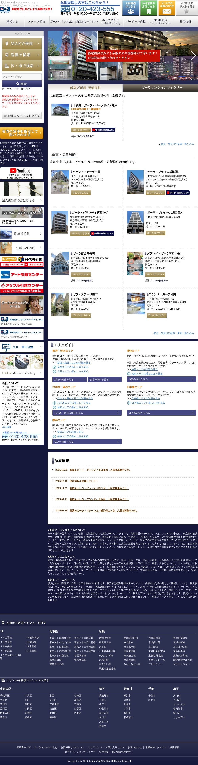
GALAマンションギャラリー (160, 88)
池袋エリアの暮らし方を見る (147, 373)
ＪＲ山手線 (6, 637)
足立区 (53, 700)
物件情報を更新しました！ (84, 481)
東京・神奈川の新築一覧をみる (177, 144)
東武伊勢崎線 (180, 638)
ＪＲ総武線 (6, 650)
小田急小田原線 (107, 651)
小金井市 (104, 708)
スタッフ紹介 (37, 21)
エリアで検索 (22, 65)
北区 (27, 700)
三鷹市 (102, 700)
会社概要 (6, 427)
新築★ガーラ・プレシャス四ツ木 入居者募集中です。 (99, 488)
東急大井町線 (106, 655)
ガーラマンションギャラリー (80, 751)
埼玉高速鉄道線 (107, 668)
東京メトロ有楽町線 (60, 651)
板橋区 (28, 717)
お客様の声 (160, 21)
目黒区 (77, 708)
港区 (52, 695)
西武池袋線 (105, 638)
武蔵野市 (104, 695)
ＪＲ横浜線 (31, 642)
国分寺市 (104, 713)
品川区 (3, 708)
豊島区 (3, 717)
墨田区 (28, 704)
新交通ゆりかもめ (182, 659)
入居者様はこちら (130, 8)
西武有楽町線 (131, 638)
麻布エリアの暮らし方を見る (72, 407)
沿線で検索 (22, 54)
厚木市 (127, 700)
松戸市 (152, 700)
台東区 (77, 695)
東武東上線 (105, 642)
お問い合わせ (166, 8)
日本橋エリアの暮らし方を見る (148, 402)
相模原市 (128, 717)
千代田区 (5, 695)
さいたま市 (179, 704)
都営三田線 (55, 659)
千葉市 (152, 695)
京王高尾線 (130, 646)
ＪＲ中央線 (6, 646)
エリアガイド (111, 21)
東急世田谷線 (155, 655)
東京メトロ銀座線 (83, 638)
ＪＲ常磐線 (31, 646)
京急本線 (104, 659)
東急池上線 (130, 655)
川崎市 (127, 704)
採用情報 (185, 21)
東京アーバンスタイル (5, 10)
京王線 (102, 646)
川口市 (176, 695)
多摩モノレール (156, 659)
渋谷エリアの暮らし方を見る (72, 371)
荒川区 (3, 704)
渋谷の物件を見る (99, 379)
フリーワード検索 (22, 83)
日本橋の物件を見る (139, 412)
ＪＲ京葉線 (31, 650)
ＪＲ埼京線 (6, 642)
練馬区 (53, 717)
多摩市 (102, 726)
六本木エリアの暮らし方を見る (74, 402)
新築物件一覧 (23, 747)
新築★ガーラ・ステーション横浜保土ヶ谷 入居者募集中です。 (104, 510)
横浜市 (127, 695)
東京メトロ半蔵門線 (85, 651)
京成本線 (128, 642)
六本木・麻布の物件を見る (68, 412)
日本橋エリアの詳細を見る (145, 398)
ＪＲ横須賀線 (32, 637)
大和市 (127, 708)
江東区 (77, 704)
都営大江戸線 (57, 664)
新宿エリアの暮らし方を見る (72, 367)
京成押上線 (154, 642)
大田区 (28, 708)
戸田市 (176, 700)
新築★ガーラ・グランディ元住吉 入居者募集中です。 (99, 499)
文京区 (3, 700)
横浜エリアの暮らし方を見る (72, 436)
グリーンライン (181, 664)
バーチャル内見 (136, 21)
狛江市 (102, 704)
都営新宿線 (80, 659)
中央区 (28, 695)
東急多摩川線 (180, 655)
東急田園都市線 (156, 651)
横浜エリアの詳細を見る (70, 431)
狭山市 (176, 713)
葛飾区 (77, 700)
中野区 (53, 713)
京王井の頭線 (180, 646)
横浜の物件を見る (63, 441)
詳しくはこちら (81, 130)
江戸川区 (54, 704)
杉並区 (77, 713)
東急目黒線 (179, 651)
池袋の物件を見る (138, 379)
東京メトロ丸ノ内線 (60, 642)
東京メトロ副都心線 (60, 638)
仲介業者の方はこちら (148, 8)
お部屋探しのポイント (86, 21)
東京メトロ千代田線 (85, 646)
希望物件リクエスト (156, 747)
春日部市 (178, 708)
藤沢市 (127, 713)
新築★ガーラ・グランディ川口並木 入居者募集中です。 (100, 470)
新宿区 (28, 713)
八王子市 (104, 721)
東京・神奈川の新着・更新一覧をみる (174, 333)
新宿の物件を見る (63, 379)
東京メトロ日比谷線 (85, 642)
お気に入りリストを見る (187, 8)
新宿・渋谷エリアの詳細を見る (73, 362)
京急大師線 (130, 659)
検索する (12, 21)
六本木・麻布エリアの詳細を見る (75, 398)
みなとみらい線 (132, 664)
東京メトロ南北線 (59, 655)
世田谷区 (5, 713)
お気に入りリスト (114, 747)
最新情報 (174, 747)
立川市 (102, 717)
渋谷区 (53, 708)
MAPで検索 (22, 43)
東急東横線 (130, 651)
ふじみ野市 (179, 717)
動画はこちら (103, 130)
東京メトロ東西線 (59, 646)
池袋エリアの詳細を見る (144, 369)
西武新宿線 (154, 638)
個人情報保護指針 (121, 751)
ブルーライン (155, 664)
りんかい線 (105, 664)
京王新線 (153, 646)
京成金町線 (179, 642)
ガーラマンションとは (62, 21)
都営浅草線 (80, 655)
